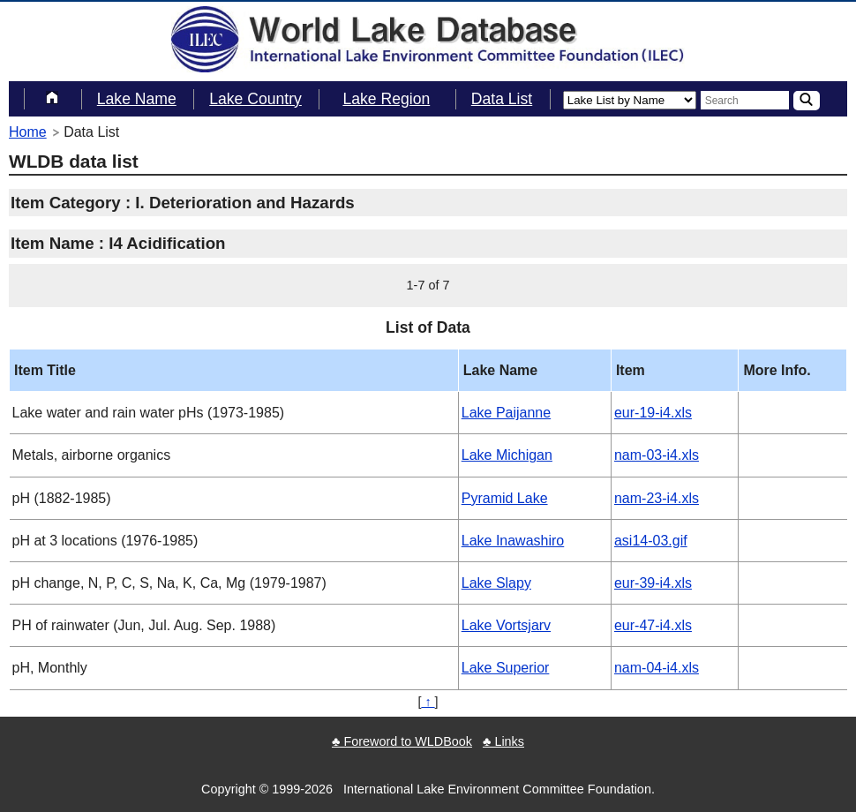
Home (28, 131)
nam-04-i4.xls (656, 667)
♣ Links (503, 741)
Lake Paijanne (506, 412)
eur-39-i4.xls (653, 582)
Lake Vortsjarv (506, 625)
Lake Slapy (496, 582)
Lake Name (136, 99)
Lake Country (255, 99)
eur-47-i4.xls (653, 625)
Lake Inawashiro (513, 540)
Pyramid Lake (505, 498)
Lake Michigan (507, 454)
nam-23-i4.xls (656, 498)
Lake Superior (506, 667)
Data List (501, 99)
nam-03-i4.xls (656, 454)
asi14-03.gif (650, 540)
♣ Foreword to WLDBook (402, 741)
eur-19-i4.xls (653, 412)
